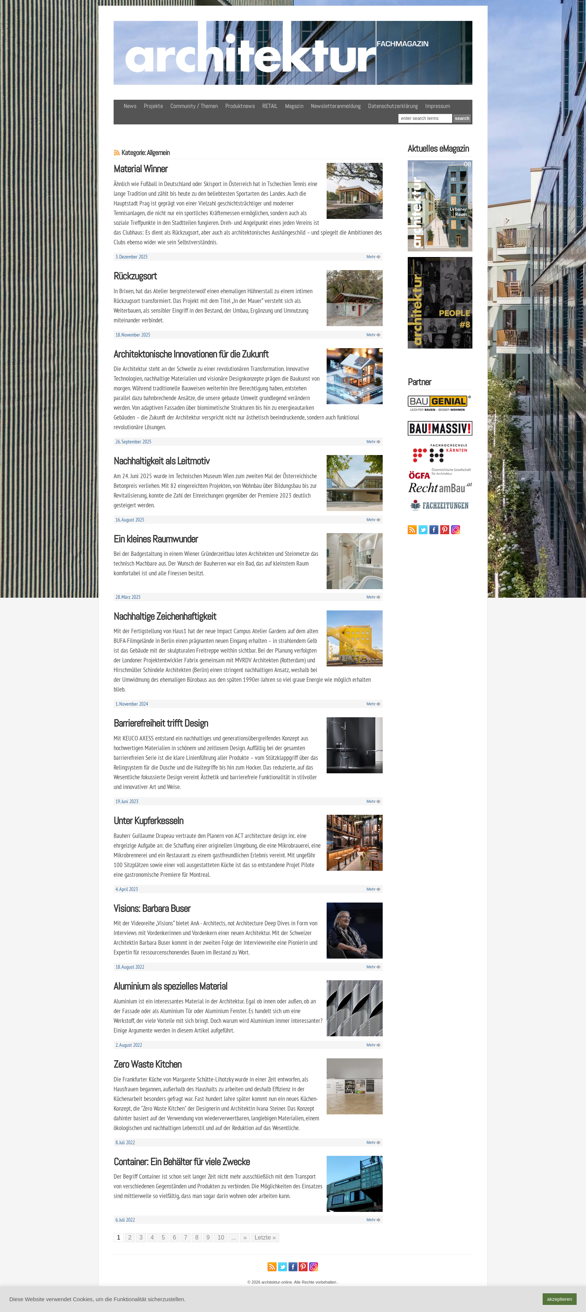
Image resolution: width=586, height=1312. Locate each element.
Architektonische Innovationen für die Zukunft (191, 354)
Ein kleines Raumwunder (156, 538)
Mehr (371, 256)
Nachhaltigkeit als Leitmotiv (161, 460)
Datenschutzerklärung (393, 106)
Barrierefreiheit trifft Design (161, 723)
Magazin (294, 106)
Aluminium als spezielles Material (170, 986)
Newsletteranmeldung (336, 106)
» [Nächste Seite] (245, 1237)
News (130, 106)
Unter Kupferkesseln (148, 820)
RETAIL (270, 106)
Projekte (153, 106)
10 (221, 1237)
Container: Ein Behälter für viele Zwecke (182, 1161)
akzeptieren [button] (559, 1299)
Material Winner (140, 168)
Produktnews (240, 106)
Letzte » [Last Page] (265, 1237)
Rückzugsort (135, 275)
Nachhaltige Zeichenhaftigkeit (165, 616)
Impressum (437, 106)
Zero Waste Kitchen (147, 1064)
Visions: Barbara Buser (152, 908)
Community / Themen (194, 106)
